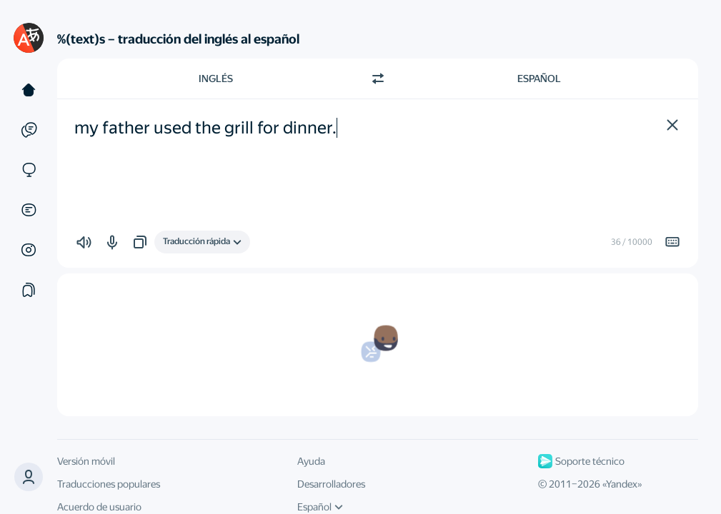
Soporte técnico (581, 461)
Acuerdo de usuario (99, 507)
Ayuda (311, 461)
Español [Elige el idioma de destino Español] (539, 78)
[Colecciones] (28, 290)
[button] (28, 477)
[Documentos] (28, 210)
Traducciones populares (108, 484)
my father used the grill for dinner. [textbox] (205, 128)
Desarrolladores (331, 484)
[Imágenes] (28, 250)
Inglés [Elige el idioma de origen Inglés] (216, 78)
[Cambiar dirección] (378, 78)
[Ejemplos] (28, 130)
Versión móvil (86, 461)
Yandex (621, 484)
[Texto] (28, 90)
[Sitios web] (28, 170)
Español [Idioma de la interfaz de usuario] (320, 507)
